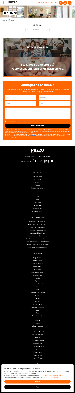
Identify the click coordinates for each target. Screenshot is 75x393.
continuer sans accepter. (52, 377)
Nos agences (46, 2)
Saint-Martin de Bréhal (37, 340)
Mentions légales (29, 157)
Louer (37, 194)
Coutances (37, 301)
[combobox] (37, 29)
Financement (37, 191)
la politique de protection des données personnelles (30, 121)
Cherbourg (37, 298)
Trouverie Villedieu (37, 358)
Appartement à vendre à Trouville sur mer (37, 239)
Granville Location (37, 263)
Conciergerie (37, 202)
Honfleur (37, 320)
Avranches (37, 278)
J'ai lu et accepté (25, 121)
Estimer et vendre (37, 176)
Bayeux (37, 287)
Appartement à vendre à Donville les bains (37, 242)
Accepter (37, 381)
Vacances (37, 185)
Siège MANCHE (37, 258)
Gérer (37, 197)
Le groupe (39, 2)
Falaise (37, 310)
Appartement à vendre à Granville (37, 224)
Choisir (37, 387)
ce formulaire (33, 135)
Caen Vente (37, 269)
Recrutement (53, 2)
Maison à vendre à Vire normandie (37, 236)
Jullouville (37, 323)
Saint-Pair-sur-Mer (37, 343)
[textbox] (36, 29)
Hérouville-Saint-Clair (37, 316)
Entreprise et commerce (37, 188)
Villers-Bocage (37, 364)
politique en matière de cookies (54, 375)
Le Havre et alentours (37, 326)
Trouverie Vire (37, 361)
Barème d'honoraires (37, 211)
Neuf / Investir (37, 179)
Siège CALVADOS (37, 266)
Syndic (37, 200)
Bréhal (37, 290)
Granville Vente (37, 261)
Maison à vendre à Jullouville (37, 230)
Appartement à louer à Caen (37, 233)
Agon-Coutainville (37, 275)
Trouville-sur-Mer (37, 355)
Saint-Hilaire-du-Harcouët (37, 332)
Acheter (37, 182)
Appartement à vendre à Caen (37, 221)
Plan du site (37, 205)
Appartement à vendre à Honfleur (37, 247)
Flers (37, 313)
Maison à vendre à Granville (37, 227)
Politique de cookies (44, 157)
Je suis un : (37, 25)
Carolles (37, 295)
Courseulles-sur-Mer (37, 304)
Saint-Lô (37, 338)
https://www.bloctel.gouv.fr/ (48, 137)
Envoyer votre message (37, 126)
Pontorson (37, 329)
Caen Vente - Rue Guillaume (37, 293)
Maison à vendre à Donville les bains (37, 245)
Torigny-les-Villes (37, 352)
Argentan (37, 281)
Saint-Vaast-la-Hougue (37, 346)
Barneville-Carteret (38, 284)
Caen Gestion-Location (37, 272)
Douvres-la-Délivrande (37, 307)
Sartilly (37, 349)
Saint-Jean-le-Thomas (37, 335)
